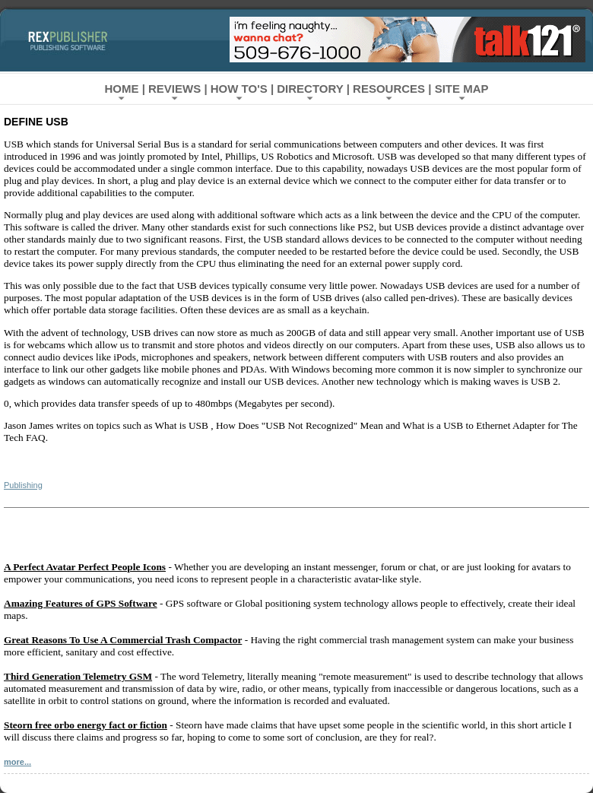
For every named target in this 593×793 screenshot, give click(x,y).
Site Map (462, 88)
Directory (310, 88)
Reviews (174, 88)
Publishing (23, 485)
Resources (389, 88)
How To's (239, 88)
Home (121, 88)
